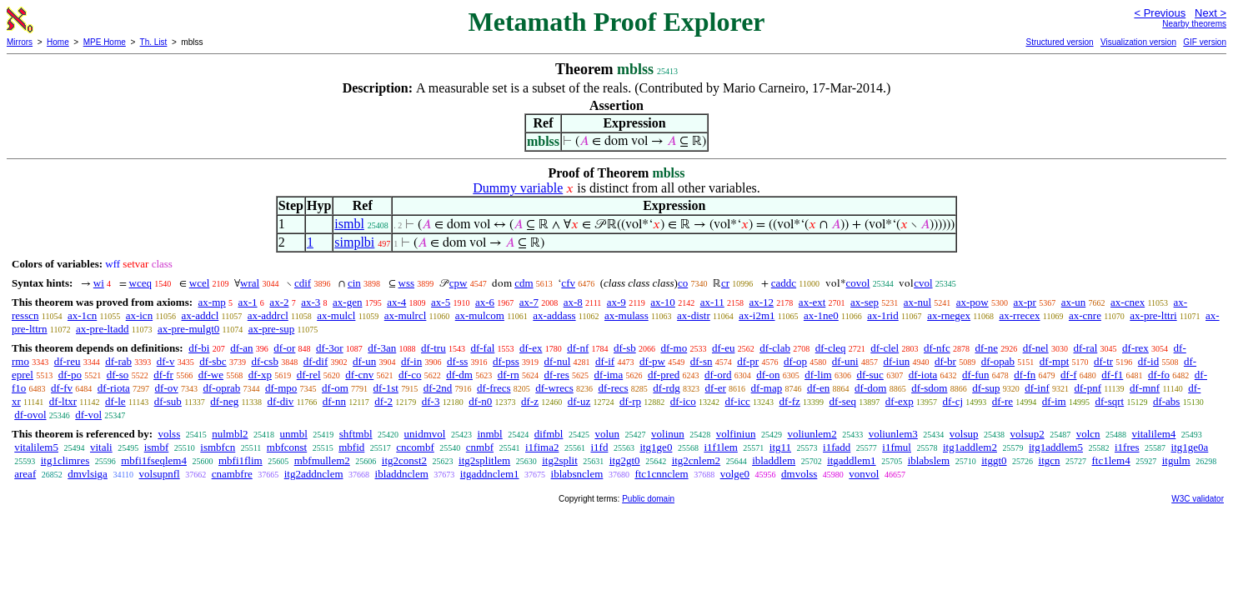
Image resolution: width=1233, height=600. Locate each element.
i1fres (1127, 447)
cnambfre (232, 474)
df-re (1002, 401)
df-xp (260, 374)
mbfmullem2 (322, 460)
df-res (556, 374)
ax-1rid (883, 315)
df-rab (118, 361)
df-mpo (281, 388)
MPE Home (104, 42)
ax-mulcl (336, 315)
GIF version (1204, 42)
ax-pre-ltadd (102, 328)
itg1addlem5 (1056, 447)
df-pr (748, 361)
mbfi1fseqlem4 (154, 460)
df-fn (1024, 374)
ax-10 (662, 302)
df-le (115, 401)
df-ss (457, 361)
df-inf (1037, 388)
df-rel (309, 374)
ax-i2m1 (756, 315)
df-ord (718, 374)
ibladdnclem (402, 474)
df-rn (508, 374)
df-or (284, 348)
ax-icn (139, 315)
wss (406, 283)
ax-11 (712, 302)
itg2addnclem (313, 474)
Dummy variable (518, 188)
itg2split (560, 460)
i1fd (599, 447)
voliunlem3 (893, 434)
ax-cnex (1127, 302)
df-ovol (30, 414)
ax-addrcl (268, 315)
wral (249, 283)
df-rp (630, 401)
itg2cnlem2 (696, 460)
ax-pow (972, 302)
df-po (70, 374)
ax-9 (616, 302)
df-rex (1135, 348)
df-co (409, 374)
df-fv (62, 388)
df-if (604, 361)
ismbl (349, 224)
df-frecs (493, 388)
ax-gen (347, 302)
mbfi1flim (240, 460)
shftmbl (356, 434)
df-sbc (213, 361)
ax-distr (693, 315)
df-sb (625, 348)
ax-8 (573, 302)
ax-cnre (1085, 315)
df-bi (198, 348)
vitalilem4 (1154, 434)
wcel (199, 283)
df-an (241, 348)
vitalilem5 (36, 447)
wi (98, 283)
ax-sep (864, 302)
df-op (795, 361)
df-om (335, 388)
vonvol (864, 474)
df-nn (334, 401)
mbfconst (287, 447)
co (683, 283)
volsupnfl (159, 474)
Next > (1210, 13)
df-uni (845, 361)
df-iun (896, 361)
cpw (458, 283)
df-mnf (1145, 388)
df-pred (663, 374)
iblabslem (929, 460)
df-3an (382, 348)
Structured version (1059, 42)
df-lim (818, 374)
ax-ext (812, 302)
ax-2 (278, 302)
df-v (166, 361)
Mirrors (20, 42)
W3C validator (1197, 498)
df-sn (701, 361)
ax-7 (529, 302)
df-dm (459, 374)
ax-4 (396, 302)
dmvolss (799, 474)
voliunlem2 (811, 434)
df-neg (224, 401)
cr (725, 283)
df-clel (884, 348)
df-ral (1085, 348)
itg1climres (65, 460)
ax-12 (761, 302)
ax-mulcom (479, 315)
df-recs (614, 388)
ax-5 (440, 302)
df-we (210, 374)
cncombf (415, 447)
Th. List (154, 42)
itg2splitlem (484, 460)
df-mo (673, 348)
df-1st (385, 388)
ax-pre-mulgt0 (188, 328)
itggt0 (993, 460)
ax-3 (310, 302)
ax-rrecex (1019, 315)
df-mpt (1054, 361)
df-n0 (480, 401)
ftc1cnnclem (661, 474)
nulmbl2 (230, 434)
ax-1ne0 (821, 315)
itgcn (1049, 460)
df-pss (506, 361)
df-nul (557, 361)
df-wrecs (554, 388)
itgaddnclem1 (489, 474)
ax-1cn (82, 315)
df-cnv (359, 374)
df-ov (166, 388)
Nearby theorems (1194, 23)
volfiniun (736, 434)
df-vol (88, 414)
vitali (101, 447)
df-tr (1103, 361)
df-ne (986, 348)
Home (58, 42)
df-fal (482, 348)
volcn (1088, 434)
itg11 (780, 447)
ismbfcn (217, 447)
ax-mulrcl (405, 315)
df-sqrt (1109, 401)
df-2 (383, 401)
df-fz (789, 401)
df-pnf (1088, 388)
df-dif (315, 361)
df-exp (899, 401)
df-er (715, 388)
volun (606, 434)
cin (354, 283)
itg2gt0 (624, 460)
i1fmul (896, 447)
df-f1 (1112, 374)
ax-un (1073, 302)
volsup (964, 434)
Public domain (648, 498)
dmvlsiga (88, 474)
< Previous (1159, 13)
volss (169, 434)
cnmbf (480, 447)
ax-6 (484, 302)
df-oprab (222, 388)
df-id (1148, 361)
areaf (25, 474)
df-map (767, 388)
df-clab (774, 348)
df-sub (168, 401)
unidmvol (425, 434)
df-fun (976, 374)
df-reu (67, 361)
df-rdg (666, 388)
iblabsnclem (577, 474)
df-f (1068, 374)
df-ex (530, 348)
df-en (818, 388)
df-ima (609, 374)
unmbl (294, 434)
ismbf (156, 447)
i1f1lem (720, 447)
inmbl (489, 434)
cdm (523, 283)
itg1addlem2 (970, 447)
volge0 (734, 474)
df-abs (1166, 401)
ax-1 (248, 302)
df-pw (652, 361)
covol (858, 283)
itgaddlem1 (851, 460)
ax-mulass (626, 315)
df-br (945, 361)
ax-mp (212, 302)
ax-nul (917, 302)
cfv (568, 283)
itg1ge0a (1190, 447)
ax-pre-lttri (1153, 315)
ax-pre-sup (271, 328)
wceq (140, 283)
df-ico (683, 401)
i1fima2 (542, 447)
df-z (530, 401)
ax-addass (554, 315)
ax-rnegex (948, 315)
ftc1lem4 (1111, 460)
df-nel (1036, 348)
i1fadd (836, 447)
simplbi (354, 242)
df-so (118, 374)
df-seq (843, 401)
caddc (783, 283)
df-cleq (830, 348)
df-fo (1159, 374)
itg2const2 (404, 460)
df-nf (578, 348)
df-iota (923, 374)
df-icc (737, 401)
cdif (302, 283)
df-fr (163, 374)
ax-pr (1025, 302)
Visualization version (1138, 42)
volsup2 (1027, 434)
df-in (411, 361)
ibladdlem (773, 460)
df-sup (986, 388)
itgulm (1176, 460)
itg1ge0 (655, 447)
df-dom (870, 388)
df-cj (953, 401)
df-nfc (937, 348)
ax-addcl (200, 315)
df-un (364, 361)
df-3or (329, 348)
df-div (281, 401)
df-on (767, 374)
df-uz (579, 401)
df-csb (264, 361)
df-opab (998, 361)
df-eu (723, 348)
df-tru (433, 348)
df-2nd (438, 388)
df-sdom (929, 388)
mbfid (351, 447)
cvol (923, 283)
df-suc (870, 374)
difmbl (549, 434)
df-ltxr (63, 401)
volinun (667, 434)
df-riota (114, 388)
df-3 (431, 401)
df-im (1054, 401)
